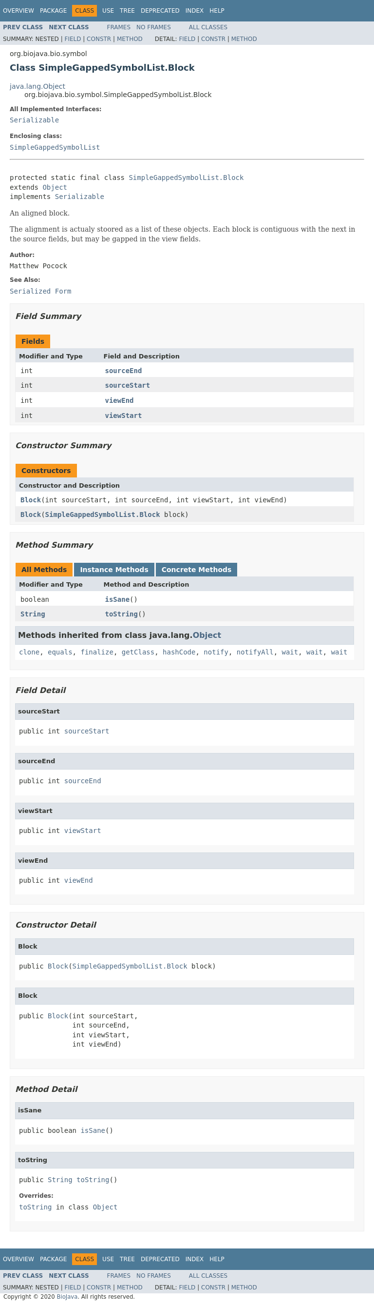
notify (216, 652)
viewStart (123, 415)
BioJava (66, 1296)
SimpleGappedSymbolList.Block (186, 177)
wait (290, 652)
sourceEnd (123, 371)
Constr (99, 39)
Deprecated (160, 10)
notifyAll (255, 652)
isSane (117, 599)
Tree (127, 10)
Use (108, 10)
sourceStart (127, 385)
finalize (96, 652)
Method (130, 39)
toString (121, 614)
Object (54, 187)
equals (60, 652)
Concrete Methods (197, 570)
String (32, 614)
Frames (119, 27)
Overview (18, 10)
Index (195, 10)
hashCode (179, 652)
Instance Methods (114, 570)
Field (72, 39)
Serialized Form (40, 291)
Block (30, 500)
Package (53, 10)
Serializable (34, 120)
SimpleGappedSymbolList (55, 147)
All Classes (208, 27)
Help (216, 10)
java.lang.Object (37, 86)
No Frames (153, 27)
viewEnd (119, 400)
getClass (138, 652)
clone (29, 652)
